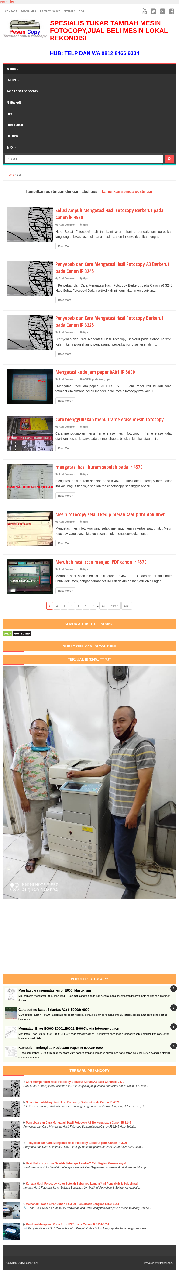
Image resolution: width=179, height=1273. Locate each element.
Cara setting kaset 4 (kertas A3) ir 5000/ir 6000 (54, 1009)
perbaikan (98, 379)
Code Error (14, 125)
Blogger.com (165, 1263)
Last (126, 605)
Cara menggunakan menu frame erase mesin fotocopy (111, 419)
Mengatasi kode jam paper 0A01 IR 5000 (96, 371)
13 (103, 605)
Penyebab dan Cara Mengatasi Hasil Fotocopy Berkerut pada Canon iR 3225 (76, 1143)
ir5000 (87, 379)
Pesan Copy (31, 1263)
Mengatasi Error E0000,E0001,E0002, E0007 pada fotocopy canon (68, 1028)
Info (9, 147)
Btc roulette (8, 2)
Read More (65, 246)
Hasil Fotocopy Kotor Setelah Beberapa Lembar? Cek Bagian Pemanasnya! (76, 1163)
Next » (114, 605)
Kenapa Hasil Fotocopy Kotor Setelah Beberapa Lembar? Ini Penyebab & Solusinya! (82, 1183)
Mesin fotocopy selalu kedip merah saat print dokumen (112, 514)
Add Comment (67, 224)
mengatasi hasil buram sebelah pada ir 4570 (100, 466)
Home (12, 68)
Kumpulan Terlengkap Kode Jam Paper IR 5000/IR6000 (60, 1048)
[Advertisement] (42, 936)
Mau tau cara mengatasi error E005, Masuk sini (54, 990)
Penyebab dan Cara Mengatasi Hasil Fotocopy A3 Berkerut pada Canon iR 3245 (105, 267)
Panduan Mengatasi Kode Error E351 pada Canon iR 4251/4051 (67, 1224)
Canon (11, 80)
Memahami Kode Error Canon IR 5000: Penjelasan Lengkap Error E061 (72, 1204)
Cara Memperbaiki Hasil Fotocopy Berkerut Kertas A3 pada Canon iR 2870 (75, 1082)
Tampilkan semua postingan (127, 191)
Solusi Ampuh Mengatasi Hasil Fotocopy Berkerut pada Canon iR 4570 (73, 1102)
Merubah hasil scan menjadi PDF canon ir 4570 (102, 561)
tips (85, 224)
